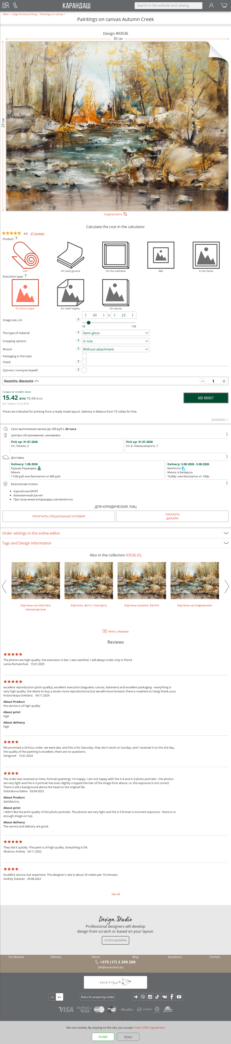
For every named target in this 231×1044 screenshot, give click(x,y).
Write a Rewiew (118, 631)
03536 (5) (133, 555)
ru (52, 997)
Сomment (220, 419)
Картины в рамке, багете (142, 584)
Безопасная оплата (115, 484)
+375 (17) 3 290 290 (118, 962)
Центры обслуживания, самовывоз (115, 435)
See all (115, 894)
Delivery (56, 957)
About (96, 957)
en (59, 997)
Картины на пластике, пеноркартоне (36, 586)
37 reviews (37, 233)
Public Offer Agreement (149, 1027)
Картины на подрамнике (195, 584)
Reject (128, 1037)
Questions (175, 957)
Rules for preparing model (97, 997)
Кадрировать (115, 214)
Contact (214, 957)
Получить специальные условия (58, 516)
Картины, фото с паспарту (89, 584)
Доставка (115, 457)
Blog (135, 957)
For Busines (16, 957)
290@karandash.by (110, 967)
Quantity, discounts (18, 381)
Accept (103, 1037)
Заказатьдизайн (172, 516)
